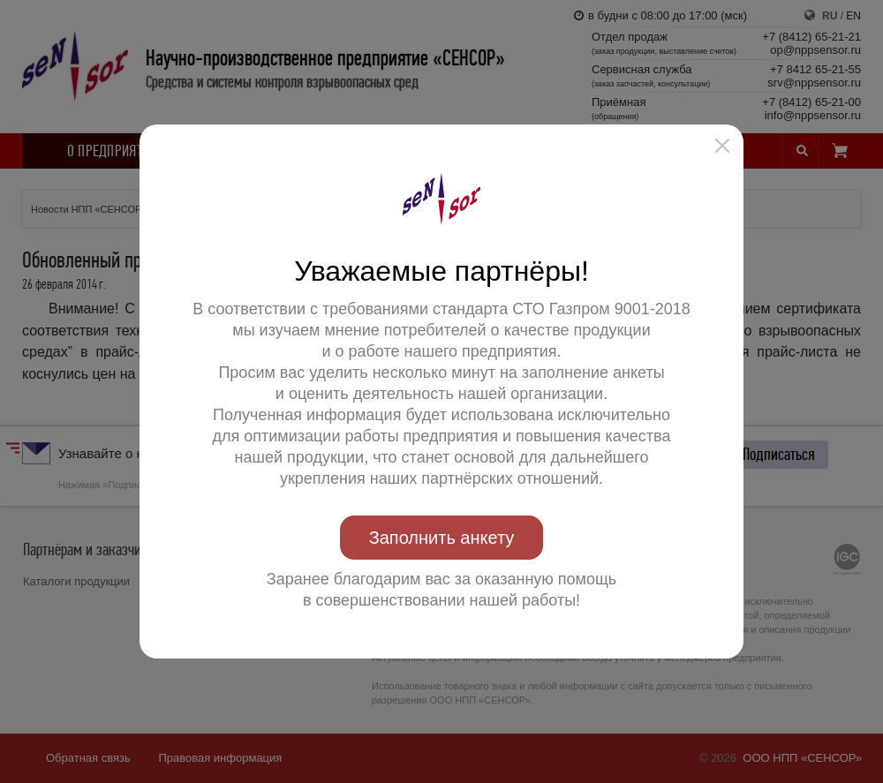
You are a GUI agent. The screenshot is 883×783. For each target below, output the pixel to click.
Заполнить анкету (442, 537)
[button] (722, 145)
